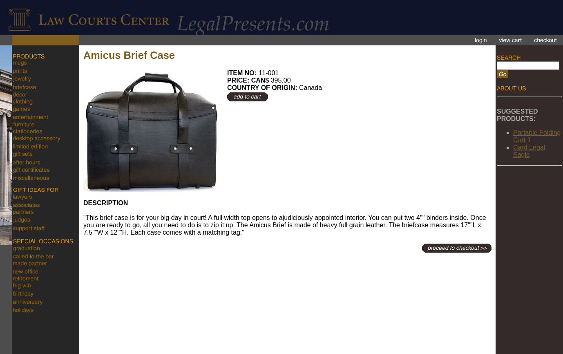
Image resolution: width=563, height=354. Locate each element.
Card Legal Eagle (529, 151)
